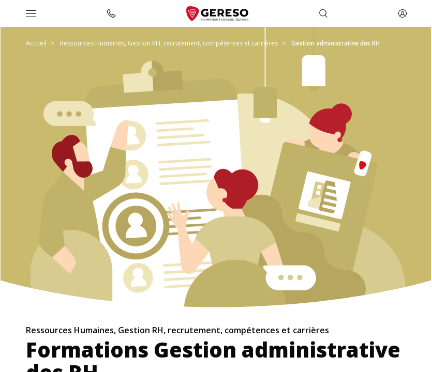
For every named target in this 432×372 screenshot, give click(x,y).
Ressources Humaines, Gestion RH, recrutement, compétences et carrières (169, 43)
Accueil (36, 43)
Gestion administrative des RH (335, 43)
